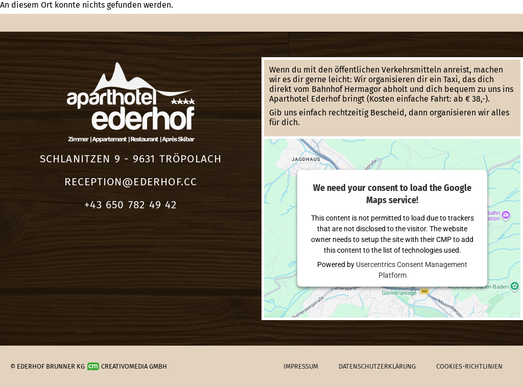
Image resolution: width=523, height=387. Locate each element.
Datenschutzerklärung (377, 366)
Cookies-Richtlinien (469, 366)
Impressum (300, 366)
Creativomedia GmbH (127, 366)
